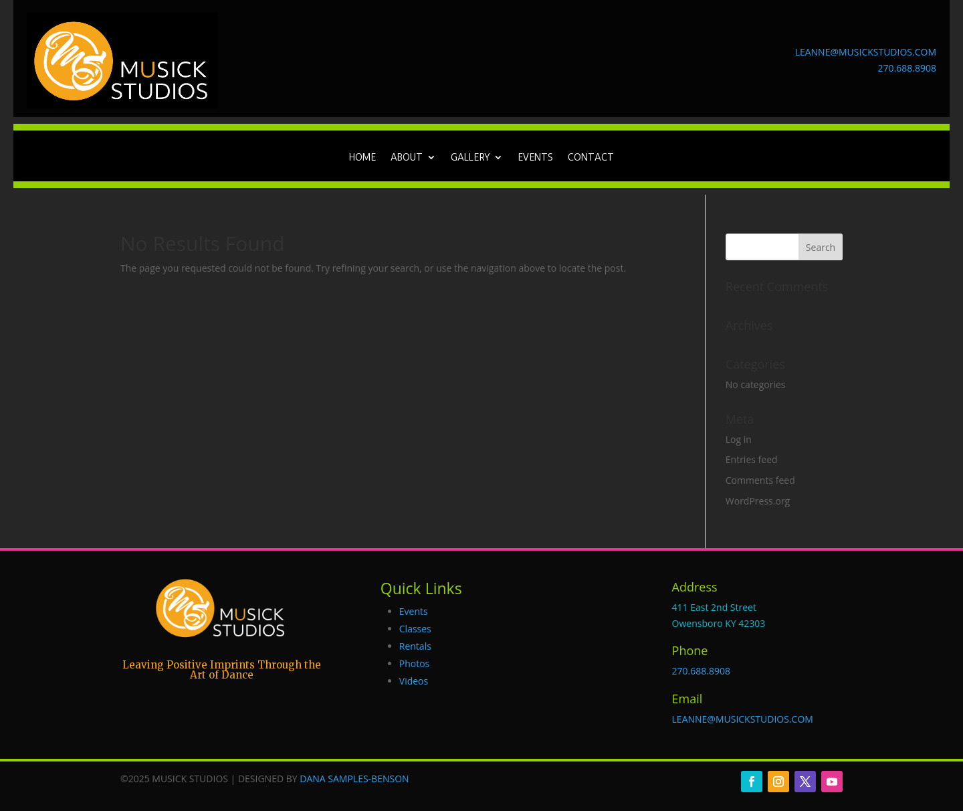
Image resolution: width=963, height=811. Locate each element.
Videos (413, 680)
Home (362, 158)
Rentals (415, 646)
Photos (414, 663)
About (407, 158)
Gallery (470, 158)
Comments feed (760, 480)
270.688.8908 (907, 68)
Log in (739, 439)
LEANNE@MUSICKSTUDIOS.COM (865, 52)
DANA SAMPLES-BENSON (354, 778)
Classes (415, 628)
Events (535, 158)
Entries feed (752, 459)
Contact (591, 158)
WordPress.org (758, 500)
